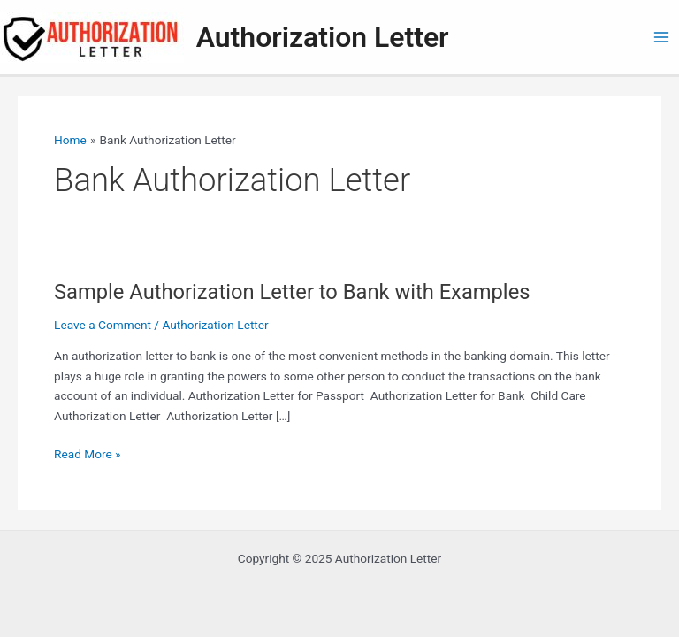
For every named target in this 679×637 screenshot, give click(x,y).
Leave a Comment (102, 325)
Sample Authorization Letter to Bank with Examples (292, 292)
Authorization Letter (322, 37)
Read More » (87, 454)
